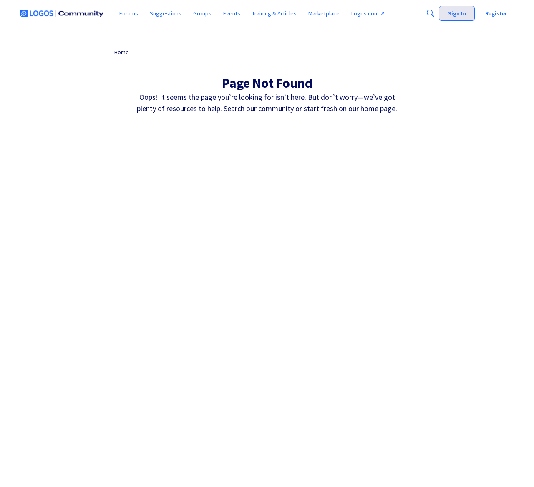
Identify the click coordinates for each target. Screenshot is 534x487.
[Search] (430, 13)
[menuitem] (128, 13)
